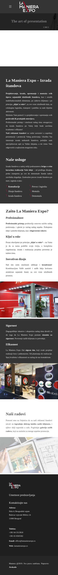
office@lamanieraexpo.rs (25, 541)
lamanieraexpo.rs (21, 546)
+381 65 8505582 (16, 536)
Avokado (13, 567)
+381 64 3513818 (16, 532)
